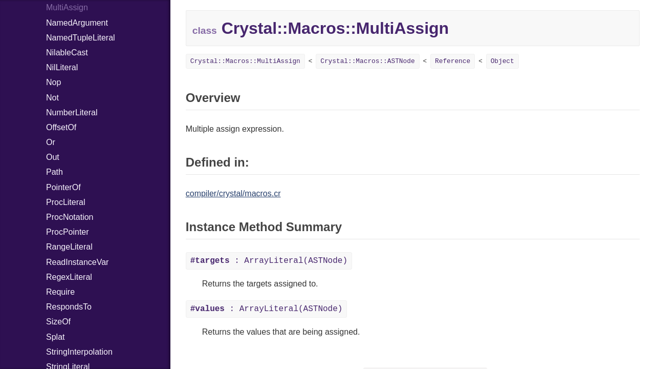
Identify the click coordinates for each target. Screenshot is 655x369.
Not (52, 97)
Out (52, 157)
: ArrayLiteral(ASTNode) (268, 260)
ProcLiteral (65, 202)
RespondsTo (69, 306)
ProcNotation (70, 217)
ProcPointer (67, 232)
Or (50, 142)
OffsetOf (61, 127)
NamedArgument (77, 22)
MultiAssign (67, 7)
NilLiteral (62, 67)
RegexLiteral (69, 277)
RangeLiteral (69, 246)
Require (60, 292)
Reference (452, 61)
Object (502, 61)
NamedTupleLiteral (80, 37)
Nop (53, 82)
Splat (55, 337)
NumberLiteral (71, 112)
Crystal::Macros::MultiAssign (245, 61)
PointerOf (63, 187)
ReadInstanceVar (77, 262)
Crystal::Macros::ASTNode (367, 61)
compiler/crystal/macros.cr (233, 193)
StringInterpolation (79, 351)
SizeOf (58, 321)
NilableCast (67, 52)
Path (54, 172)
